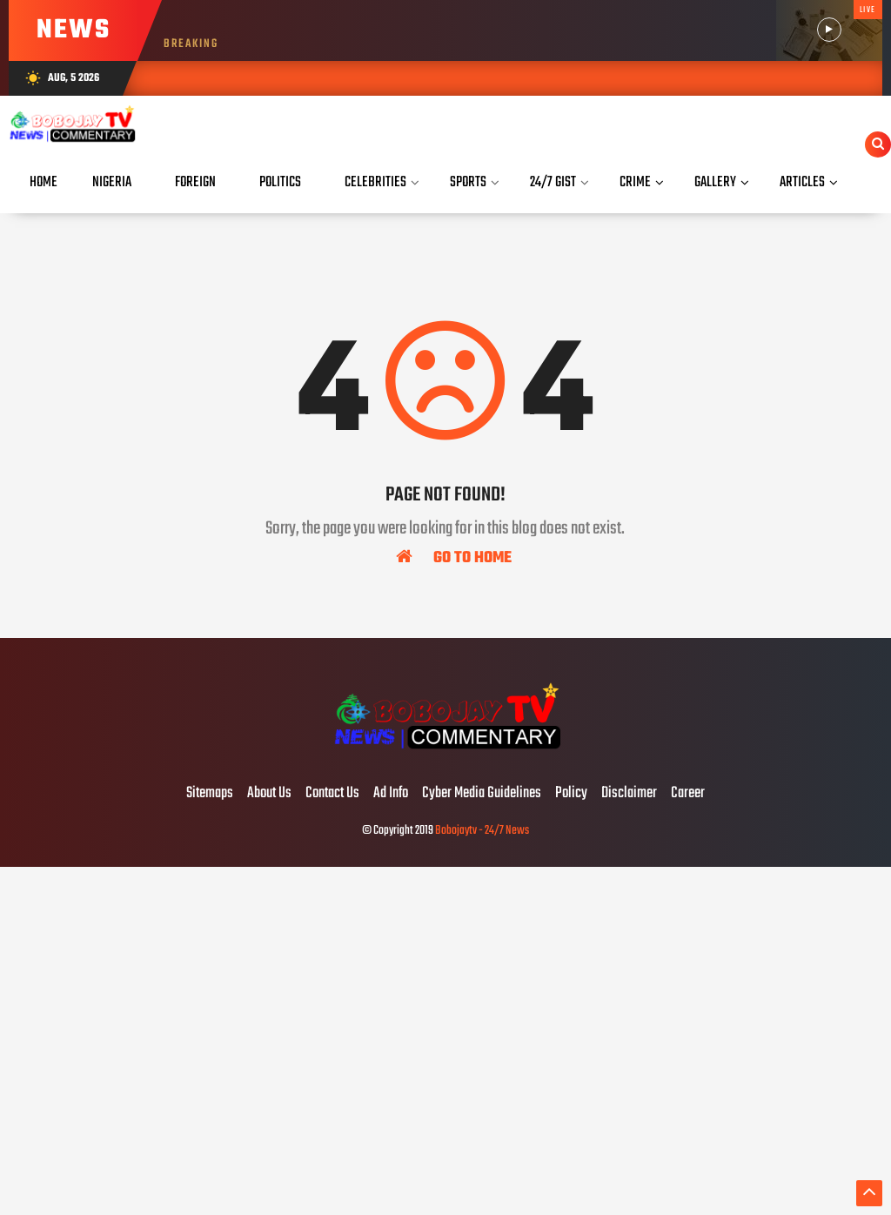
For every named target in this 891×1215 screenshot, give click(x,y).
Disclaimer (629, 793)
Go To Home (454, 557)
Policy (571, 793)
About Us (269, 793)
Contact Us (332, 793)
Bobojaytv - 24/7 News (482, 831)
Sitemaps (209, 793)
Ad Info (390, 793)
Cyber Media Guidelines (481, 793)
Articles (802, 182)
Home (43, 182)
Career (688, 793)
